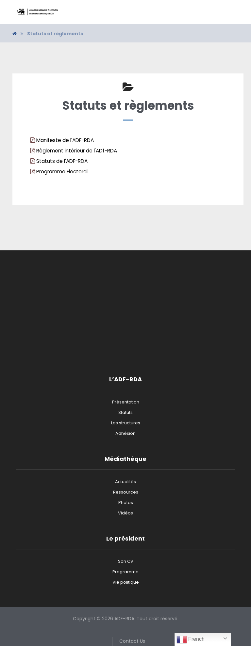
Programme (125, 572)
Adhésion (125, 433)
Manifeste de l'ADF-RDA (65, 140)
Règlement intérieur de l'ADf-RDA (76, 150)
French (190, 639)
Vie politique (125, 582)
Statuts (125, 412)
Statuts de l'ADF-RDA (62, 161)
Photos (125, 502)
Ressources (125, 492)
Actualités (125, 482)
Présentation (125, 402)
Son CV (125, 561)
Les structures (125, 423)
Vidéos (125, 513)
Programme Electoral (62, 171)
